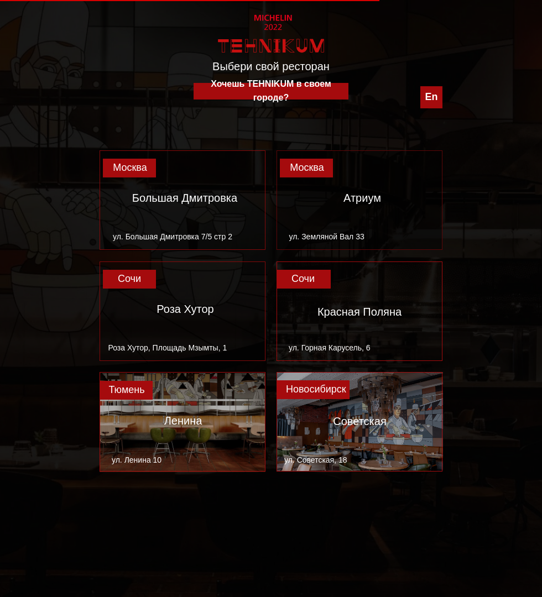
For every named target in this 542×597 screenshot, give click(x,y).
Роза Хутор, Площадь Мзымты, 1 (167, 347)
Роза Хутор (185, 309)
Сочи (129, 278)
